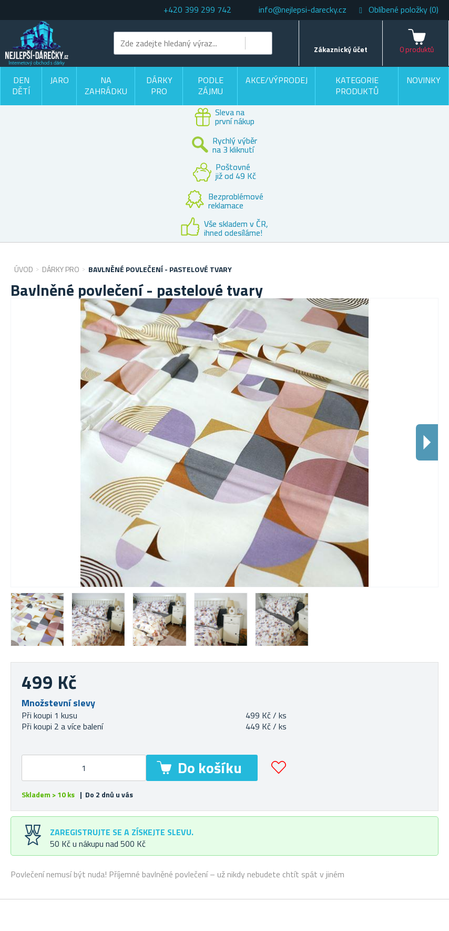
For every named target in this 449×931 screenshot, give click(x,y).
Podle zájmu (210, 86)
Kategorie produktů (357, 86)
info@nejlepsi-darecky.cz (302, 9)
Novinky (423, 80)
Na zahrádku (106, 86)
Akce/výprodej (277, 80)
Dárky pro (159, 86)
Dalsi (427, 442)
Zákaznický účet (341, 49)
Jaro (59, 80)
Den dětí (21, 86)
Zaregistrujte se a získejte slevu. (121, 832)
